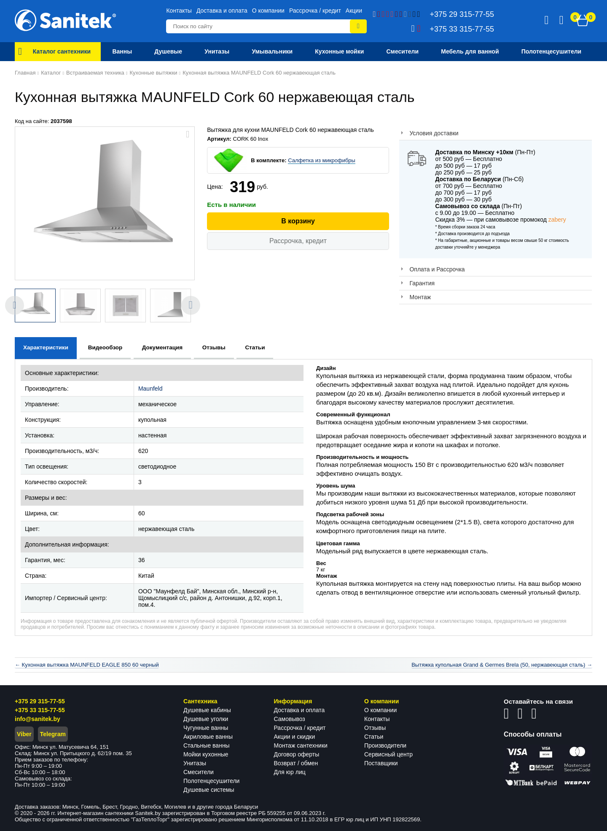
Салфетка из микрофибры (321, 160)
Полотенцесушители (211, 780)
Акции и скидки (294, 736)
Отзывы (375, 727)
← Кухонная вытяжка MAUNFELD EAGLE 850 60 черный (87, 665)
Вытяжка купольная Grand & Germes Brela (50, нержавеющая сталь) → (501, 665)
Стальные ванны (206, 745)
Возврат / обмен (296, 763)
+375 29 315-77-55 (40, 701)
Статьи (373, 736)
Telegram (53, 734)
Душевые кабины (207, 710)
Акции (354, 10)
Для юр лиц (290, 772)
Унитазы (194, 763)
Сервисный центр (388, 754)
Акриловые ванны (208, 736)
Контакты (178, 10)
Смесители (198, 772)
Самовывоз (289, 719)
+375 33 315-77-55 (40, 710)
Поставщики (381, 763)
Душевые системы (208, 789)
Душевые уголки (205, 719)
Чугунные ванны (205, 727)
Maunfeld (150, 388)
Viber (24, 734)
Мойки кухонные (205, 754)
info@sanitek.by (37, 719)
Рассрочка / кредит (315, 10)
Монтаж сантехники (301, 745)
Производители (385, 745)
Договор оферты (297, 754)
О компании (268, 10)
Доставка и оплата (221, 10)
